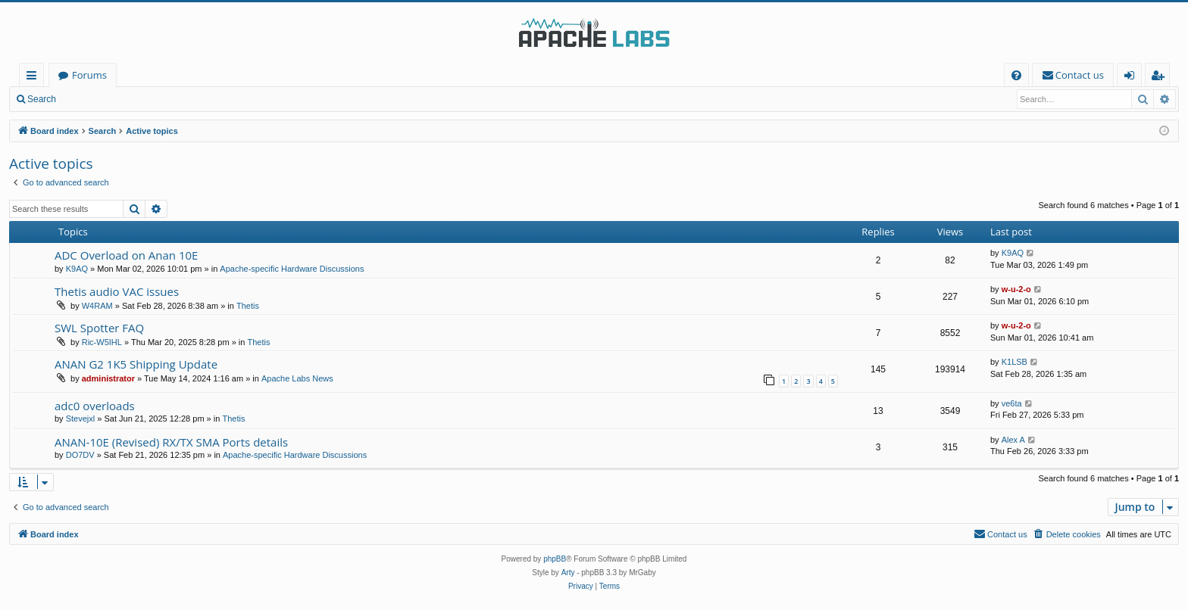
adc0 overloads (95, 405)
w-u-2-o (1016, 289)
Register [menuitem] (1160, 77)
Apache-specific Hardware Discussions (292, 268)
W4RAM (97, 305)
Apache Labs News (297, 378)
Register (140, 99)
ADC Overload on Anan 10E (126, 255)
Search (41, 99)
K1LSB (1014, 361)
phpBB (554, 559)
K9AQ (77, 268)
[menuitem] (1016, 75)
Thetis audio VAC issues (117, 291)
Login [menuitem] (1132, 77)
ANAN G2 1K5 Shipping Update (136, 364)
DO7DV (80, 454)
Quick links (34, 77)
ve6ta (1012, 403)
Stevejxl (80, 418)
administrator (108, 378)
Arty (568, 572)
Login (89, 99)
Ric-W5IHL (102, 342)
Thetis (247, 305)
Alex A (1013, 439)
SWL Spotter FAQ (99, 327)
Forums (89, 75)
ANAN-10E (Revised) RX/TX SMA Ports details (171, 442)
